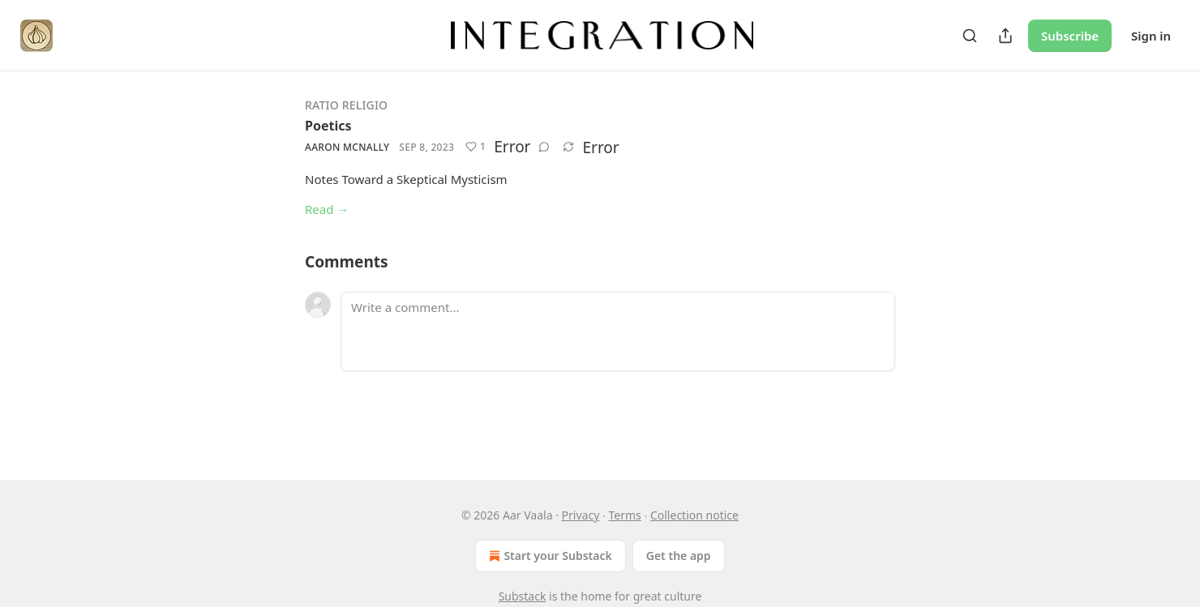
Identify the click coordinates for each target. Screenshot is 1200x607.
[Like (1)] (476, 146)
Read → (327, 209)
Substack (522, 596)
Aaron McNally (347, 147)
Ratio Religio (346, 105)
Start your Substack (548, 556)
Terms (624, 515)
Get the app (678, 555)
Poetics (328, 126)
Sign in (1151, 36)
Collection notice (694, 515)
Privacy (581, 515)
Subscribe (1070, 36)
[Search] (970, 35)
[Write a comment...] (618, 331)
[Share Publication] (1005, 35)
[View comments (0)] (544, 146)
